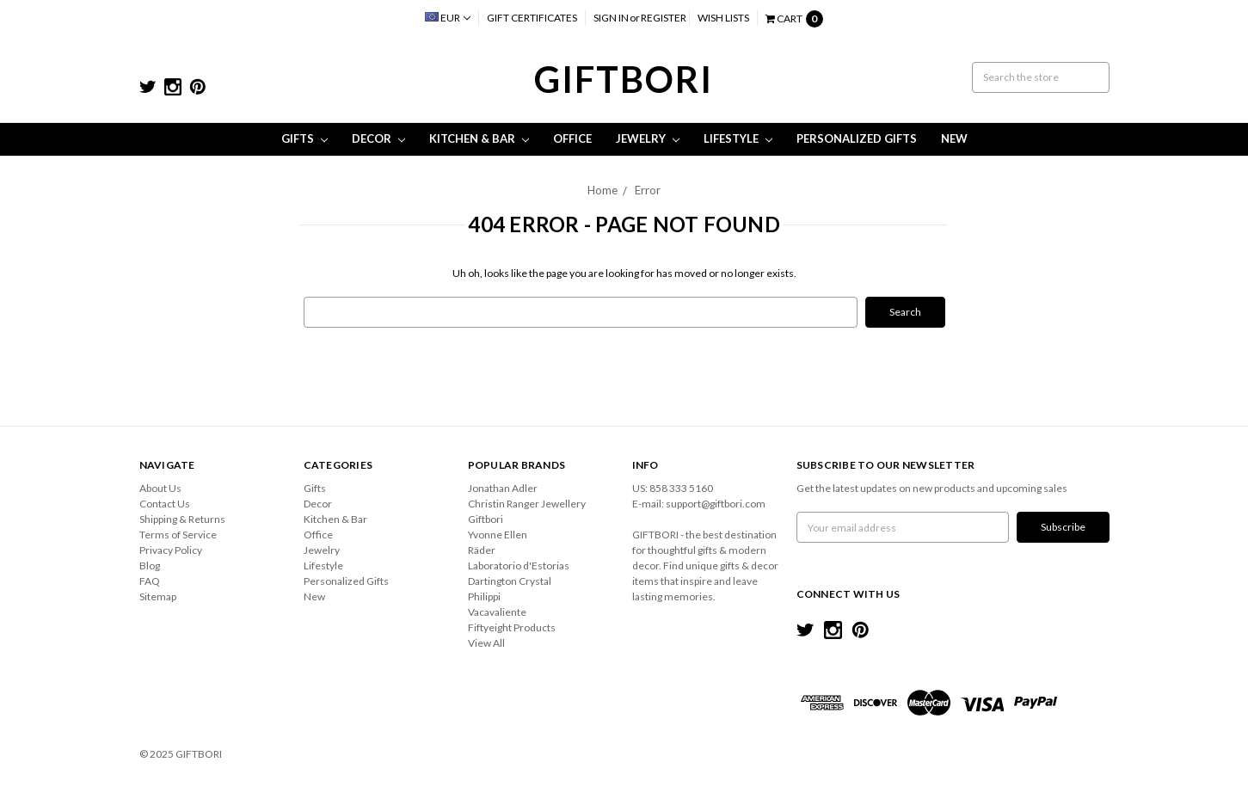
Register (663, 17)
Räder (481, 550)
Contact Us (164, 503)
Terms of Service (178, 534)
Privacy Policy (170, 550)
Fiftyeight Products (512, 627)
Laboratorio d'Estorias (518, 565)
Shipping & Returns (182, 519)
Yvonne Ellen (497, 534)
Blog (149, 565)
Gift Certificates (532, 17)
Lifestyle (738, 138)
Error (648, 190)
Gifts (304, 138)
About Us (160, 488)
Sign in (611, 17)
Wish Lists (723, 17)
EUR (447, 17)
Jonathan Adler (503, 488)
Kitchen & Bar (479, 138)
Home (602, 190)
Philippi (484, 596)
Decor (378, 138)
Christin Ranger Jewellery (527, 503)
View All (486, 642)
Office (572, 138)
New (954, 138)
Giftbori (485, 519)
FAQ (149, 581)
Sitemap (157, 596)
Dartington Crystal (509, 581)
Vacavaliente (497, 612)
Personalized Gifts (856, 138)
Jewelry (647, 138)
